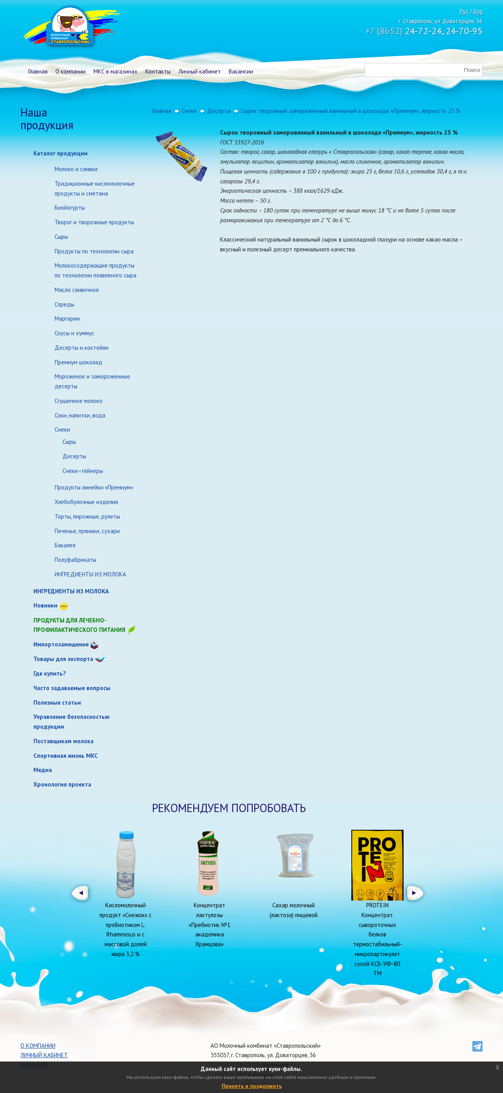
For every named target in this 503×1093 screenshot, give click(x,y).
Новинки (45, 605)
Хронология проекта (62, 784)
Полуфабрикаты (75, 559)
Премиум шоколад (78, 362)
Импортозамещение (61, 644)
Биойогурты (70, 207)
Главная (38, 71)
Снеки (62, 429)
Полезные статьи (57, 702)
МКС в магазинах (116, 71)
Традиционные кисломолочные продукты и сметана (95, 188)
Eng (478, 11)
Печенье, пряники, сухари (87, 531)
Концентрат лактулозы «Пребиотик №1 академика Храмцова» (209, 924)
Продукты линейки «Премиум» (94, 487)
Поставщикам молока (63, 741)
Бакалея (65, 545)
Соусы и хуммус (74, 333)
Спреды (64, 304)
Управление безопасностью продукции (71, 721)
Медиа (42, 770)
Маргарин (67, 318)
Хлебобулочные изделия (86, 502)
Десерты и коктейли (81, 347)
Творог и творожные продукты (94, 222)
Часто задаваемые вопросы (71, 688)
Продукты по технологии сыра (94, 251)
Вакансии (241, 71)
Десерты (74, 456)
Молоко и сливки (76, 169)
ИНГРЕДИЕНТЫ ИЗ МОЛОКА (90, 574)
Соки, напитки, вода (80, 415)
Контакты (158, 71)
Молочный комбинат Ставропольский (70, 27)
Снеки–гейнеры (82, 470)
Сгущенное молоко (79, 400)
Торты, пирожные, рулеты (87, 516)
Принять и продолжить (252, 1085)
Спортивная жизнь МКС (65, 755)
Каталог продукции (60, 153)
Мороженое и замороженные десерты (92, 381)
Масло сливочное (77, 290)
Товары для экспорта (63, 659)
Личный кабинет (199, 71)
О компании (70, 71)
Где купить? (49, 673)
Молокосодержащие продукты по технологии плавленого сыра (95, 270)
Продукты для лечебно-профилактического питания (84, 626)
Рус (464, 11)
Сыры (61, 236)
